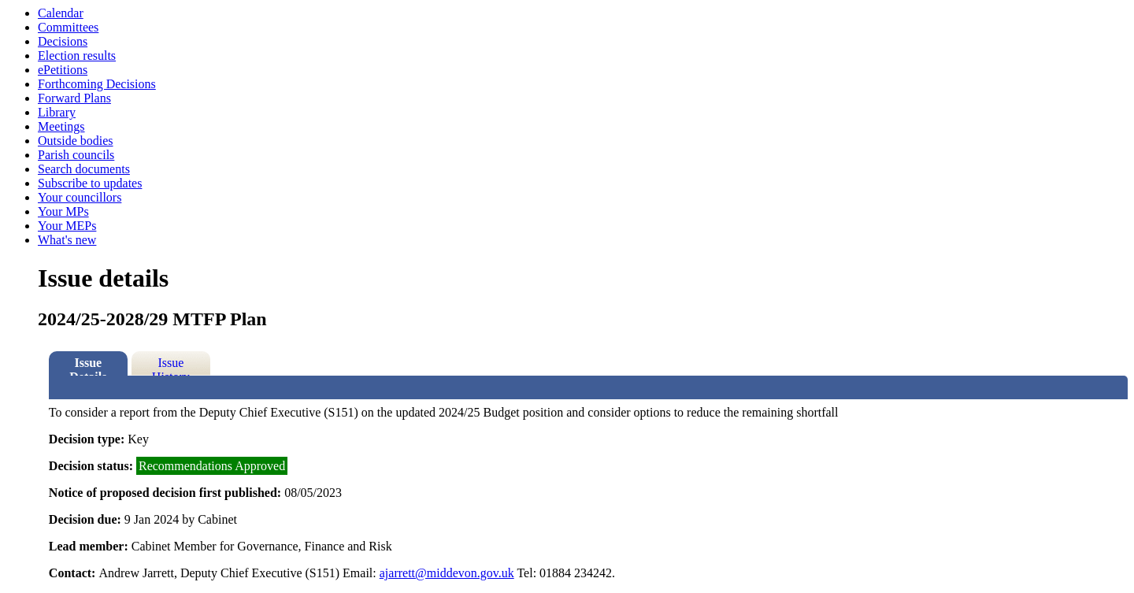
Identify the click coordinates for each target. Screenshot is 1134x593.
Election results (77, 55)
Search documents (84, 169)
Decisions (62, 41)
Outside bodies (75, 140)
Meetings (61, 126)
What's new (67, 239)
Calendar (60, 13)
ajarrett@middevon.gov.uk (447, 573)
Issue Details (87, 366)
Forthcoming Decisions (97, 84)
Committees (68, 27)
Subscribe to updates (90, 183)
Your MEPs (67, 225)
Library (57, 112)
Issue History (171, 366)
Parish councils (76, 154)
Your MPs (63, 211)
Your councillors (79, 197)
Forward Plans (74, 98)
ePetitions (62, 69)
